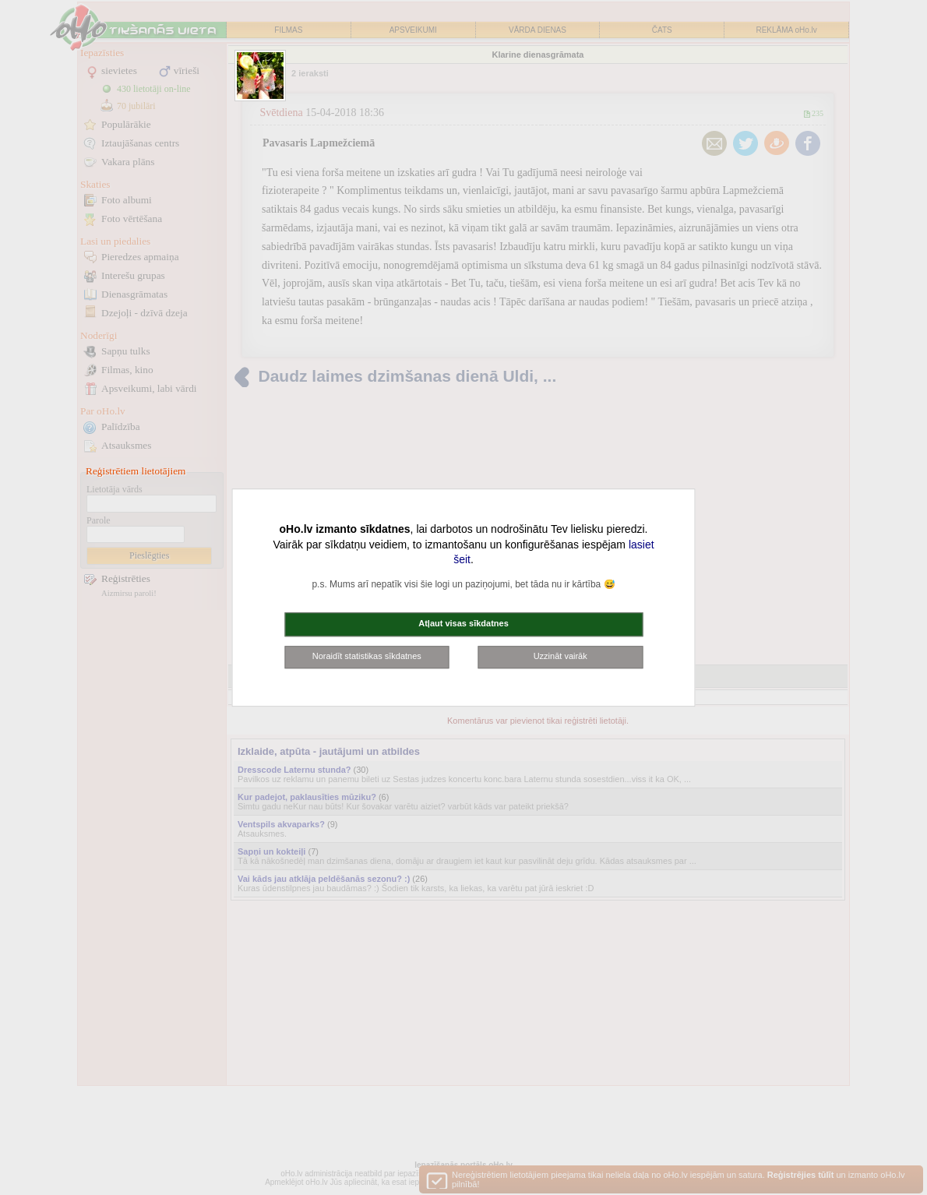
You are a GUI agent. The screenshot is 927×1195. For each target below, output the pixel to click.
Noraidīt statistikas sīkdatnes (366, 656)
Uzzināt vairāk (560, 656)
